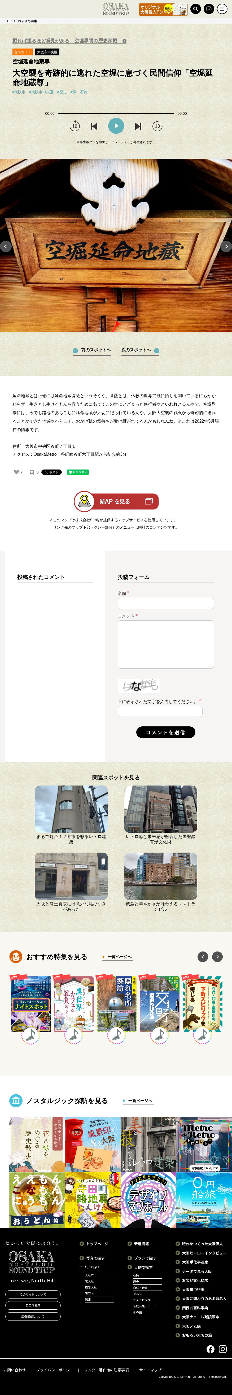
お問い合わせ (14, 1369)
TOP (8, 21)
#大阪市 (19, 92)
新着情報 (141, 1243)
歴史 (136, 1281)
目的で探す (143, 1267)
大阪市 (89, 1275)
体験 (136, 1275)
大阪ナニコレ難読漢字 (200, 1316)
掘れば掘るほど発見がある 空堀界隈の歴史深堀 (65, 40)
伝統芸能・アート (144, 1306)
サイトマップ (150, 1369)
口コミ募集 (33, 1305)
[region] (55, 660)
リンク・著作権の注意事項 (106, 1369)
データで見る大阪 (197, 1271)
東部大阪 (91, 1287)
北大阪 (89, 1281)
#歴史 (62, 92)
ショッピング (142, 1300)
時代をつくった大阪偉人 (202, 1243)
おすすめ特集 (27, 21)
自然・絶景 (140, 1288)
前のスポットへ (96, 350)
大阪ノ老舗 (191, 1326)
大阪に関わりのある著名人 (204, 1298)
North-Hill (43, 1280)
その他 (137, 1312)
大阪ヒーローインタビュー (204, 1253)
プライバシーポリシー (54, 1369)
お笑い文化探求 (195, 1280)
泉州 (88, 1299)
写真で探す (95, 1258)
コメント (128, 615)
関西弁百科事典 (195, 1307)
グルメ (137, 1294)
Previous (6, 246)
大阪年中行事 (193, 1289)
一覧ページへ (118, 956)
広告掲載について (33, 1316)
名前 (123, 593)
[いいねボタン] (16, 472)
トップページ (97, 1243)
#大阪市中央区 (41, 92)
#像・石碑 (79, 92)
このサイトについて (33, 1294)
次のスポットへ (136, 350)
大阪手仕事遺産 (195, 1262)
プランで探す (145, 1258)
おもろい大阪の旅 (197, 1335)
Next (226, 246)
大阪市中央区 (47, 52)
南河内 (89, 1293)
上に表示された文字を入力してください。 (158, 701)
